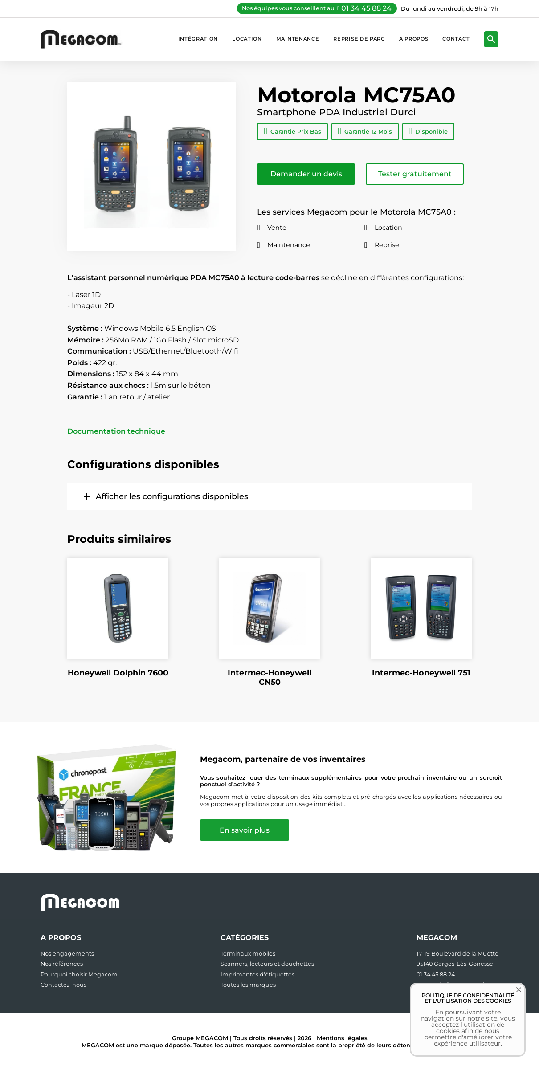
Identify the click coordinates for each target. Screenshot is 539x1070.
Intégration (198, 39)
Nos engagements (67, 953)
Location (247, 39)
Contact (456, 39)
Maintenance (297, 39)
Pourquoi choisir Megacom (79, 974)
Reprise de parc (358, 39)
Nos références (62, 963)
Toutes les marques (248, 984)
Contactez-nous (63, 984)
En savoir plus (245, 830)
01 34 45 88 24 (366, 8)
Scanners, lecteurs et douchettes (267, 963)
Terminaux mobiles (247, 953)
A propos (414, 39)
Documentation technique (116, 431)
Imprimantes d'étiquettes (257, 974)
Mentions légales (342, 1038)
